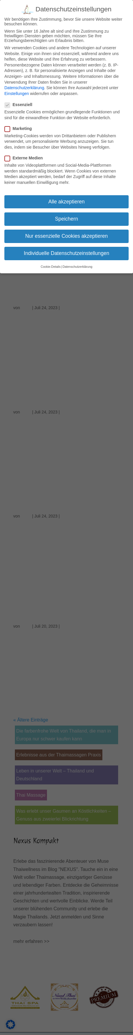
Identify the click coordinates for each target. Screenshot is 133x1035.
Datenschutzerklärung (24, 87)
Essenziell (20, 104)
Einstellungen (16, 93)
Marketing (20, 128)
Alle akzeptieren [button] (66, 202)
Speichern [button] (66, 219)
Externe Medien (26, 158)
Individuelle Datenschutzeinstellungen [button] (66, 253)
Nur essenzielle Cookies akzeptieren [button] (66, 236)
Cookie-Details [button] (50, 266)
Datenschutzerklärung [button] (77, 266)
